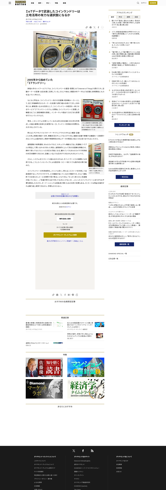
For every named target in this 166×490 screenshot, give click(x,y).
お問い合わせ (38, 445)
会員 (136, 17)
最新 (112, 17)
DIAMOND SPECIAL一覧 (118, 253)
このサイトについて (40, 416)
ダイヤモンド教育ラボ (80, 456)
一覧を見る (124, 177)
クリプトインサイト (79, 452)
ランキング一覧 (124, 125)
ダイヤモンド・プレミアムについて (44, 420)
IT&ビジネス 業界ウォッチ (42, 21)
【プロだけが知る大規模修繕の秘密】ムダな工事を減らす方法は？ (124, 141)
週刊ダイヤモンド (79, 420)
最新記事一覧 (124, 244)
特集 (73, 4)
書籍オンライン (78, 427)
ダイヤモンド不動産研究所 (82, 438)
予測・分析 (29, 21)
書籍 (81, 4)
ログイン (126, 3)
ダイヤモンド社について (124, 412)
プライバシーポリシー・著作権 (43, 434)
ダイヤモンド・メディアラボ (82, 459)
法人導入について (39, 449)
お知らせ (119, 427)
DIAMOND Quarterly (80, 441)
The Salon (77, 445)
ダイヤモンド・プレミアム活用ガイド (44, 423)
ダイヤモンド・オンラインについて (45, 412)
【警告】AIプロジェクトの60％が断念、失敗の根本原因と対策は (124, 148)
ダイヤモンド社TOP (122, 416)
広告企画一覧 (113, 259)
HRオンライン (78, 449)
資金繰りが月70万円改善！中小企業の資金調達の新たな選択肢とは (124, 163)
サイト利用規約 (38, 427)
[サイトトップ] (35, 3)
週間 (128, 17)
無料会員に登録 (65, 219)
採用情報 (119, 423)
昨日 (120, 17)
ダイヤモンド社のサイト (82, 412)
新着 (49, 4)
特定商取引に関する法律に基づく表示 (45, 431)
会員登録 (136, 4)
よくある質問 (38, 438)
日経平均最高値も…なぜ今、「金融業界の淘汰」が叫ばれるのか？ (124, 155)
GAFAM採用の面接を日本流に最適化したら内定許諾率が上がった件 (124, 170)
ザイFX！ (76, 434)
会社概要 (119, 420)
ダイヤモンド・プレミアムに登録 (65, 235)
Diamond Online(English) (82, 416)
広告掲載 (37, 441)
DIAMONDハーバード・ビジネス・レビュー (86, 423)
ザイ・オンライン (79, 431)
